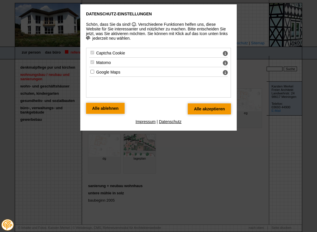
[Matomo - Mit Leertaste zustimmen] (92, 62)
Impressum (146, 121)
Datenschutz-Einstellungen (119, 14)
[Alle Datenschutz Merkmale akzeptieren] (209, 108)
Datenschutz (170, 121)
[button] (7, 225)
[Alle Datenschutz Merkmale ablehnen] (105, 108)
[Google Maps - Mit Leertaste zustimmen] (92, 72)
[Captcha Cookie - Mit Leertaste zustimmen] (92, 52)
